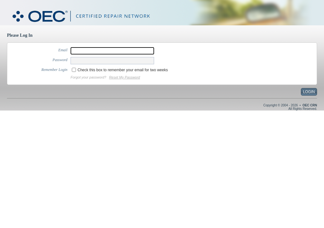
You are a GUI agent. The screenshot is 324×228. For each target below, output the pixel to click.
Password (60, 60)
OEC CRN (309, 105)
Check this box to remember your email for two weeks (123, 70)
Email (62, 50)
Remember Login (54, 69)
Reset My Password (124, 77)
